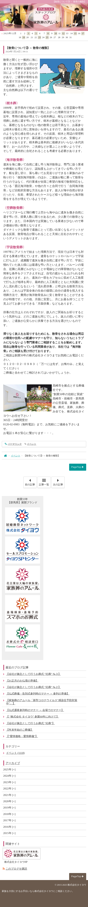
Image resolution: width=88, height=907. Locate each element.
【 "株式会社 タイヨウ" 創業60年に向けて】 (32, 716)
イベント (31, 444)
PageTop (76, 467)
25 (47, 37)
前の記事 (30, 481)
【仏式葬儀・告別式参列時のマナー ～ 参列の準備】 (38, 693)
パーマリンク (14, 444)
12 (63, 33)
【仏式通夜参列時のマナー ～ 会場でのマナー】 (35, 710)
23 (39, 37)
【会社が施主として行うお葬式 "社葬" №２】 (33, 687)
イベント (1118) (15, 752)
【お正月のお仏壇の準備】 (22, 680)
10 (55, 33)
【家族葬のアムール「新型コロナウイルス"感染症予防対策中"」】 (41, 702)
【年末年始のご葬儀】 (19, 729)
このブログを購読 (16, 868)
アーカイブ (13, 763)
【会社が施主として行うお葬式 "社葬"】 (30, 723)
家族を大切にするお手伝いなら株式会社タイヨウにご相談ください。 (38, 891)
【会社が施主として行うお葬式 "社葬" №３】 (33, 673)
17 (83, 33)
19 (23, 37)
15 (75, 33)
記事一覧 (44, 484)
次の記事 (58, 481)
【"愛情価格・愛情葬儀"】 (22, 736)
